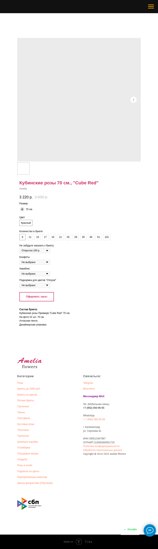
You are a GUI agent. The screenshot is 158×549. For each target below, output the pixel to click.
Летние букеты (25, 400)
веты (36, 471)
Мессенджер (90, 396)
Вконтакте (89, 388)
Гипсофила (23, 418)
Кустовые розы (25, 424)
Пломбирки (23, 447)
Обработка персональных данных (102, 450)
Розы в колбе (24, 465)
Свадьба (22, 459)
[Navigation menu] (151, 7)
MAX (102, 396)
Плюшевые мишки (27, 453)
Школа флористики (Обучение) (35, 483)
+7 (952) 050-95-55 (93, 407)
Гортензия (23, 406)
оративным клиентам (35, 477)
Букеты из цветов (27, 394)
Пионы (21, 412)
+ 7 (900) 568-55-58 (94, 419)
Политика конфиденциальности (101, 446)
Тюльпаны (23, 429)
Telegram (88, 383)
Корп (20, 477)
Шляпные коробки (27, 441)
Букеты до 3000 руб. (29, 388)
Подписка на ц (25, 471)
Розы (20, 383)
